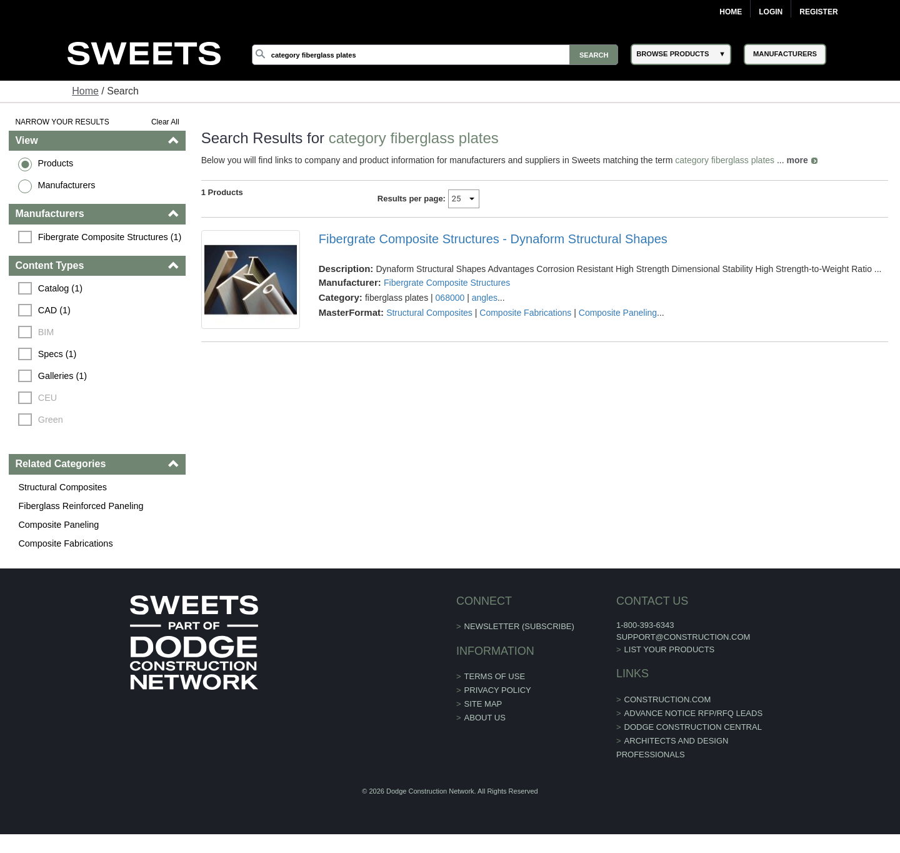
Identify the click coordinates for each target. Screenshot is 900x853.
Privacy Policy (497, 690)
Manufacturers (66, 185)
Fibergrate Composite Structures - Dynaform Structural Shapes (493, 239)
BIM (46, 332)
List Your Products (669, 649)
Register (818, 12)
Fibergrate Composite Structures (447, 283)
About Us (485, 717)
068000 (450, 298)
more (797, 160)
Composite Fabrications (65, 543)
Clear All (165, 122)
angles (485, 298)
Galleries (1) (62, 376)
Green (50, 420)
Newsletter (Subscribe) (519, 626)
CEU (47, 398)
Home (730, 12)
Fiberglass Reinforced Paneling (80, 506)
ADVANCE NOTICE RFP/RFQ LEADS (693, 713)
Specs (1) (57, 354)
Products (55, 163)
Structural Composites (62, 487)
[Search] (435, 54)
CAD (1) (54, 310)
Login (770, 12)
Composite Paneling (58, 525)
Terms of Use (495, 676)
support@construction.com (683, 637)
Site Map (483, 704)
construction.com (667, 699)
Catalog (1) (60, 288)
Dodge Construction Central (693, 727)
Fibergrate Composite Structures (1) (110, 237)
